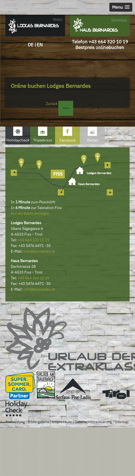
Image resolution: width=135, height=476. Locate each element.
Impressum (62, 421)
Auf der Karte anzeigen (30, 213)
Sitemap (121, 421)
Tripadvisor (42, 140)
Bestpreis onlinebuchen (99, 47)
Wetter (92, 140)
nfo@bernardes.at (40, 251)
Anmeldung (15, 421)
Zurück (59, 103)
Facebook (67, 140)
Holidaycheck (17, 140)
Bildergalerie (38, 421)
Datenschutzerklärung (93, 421)
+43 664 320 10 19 (108, 42)
